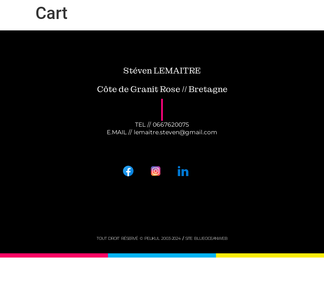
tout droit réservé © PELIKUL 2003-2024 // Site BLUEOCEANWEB (162, 238)
